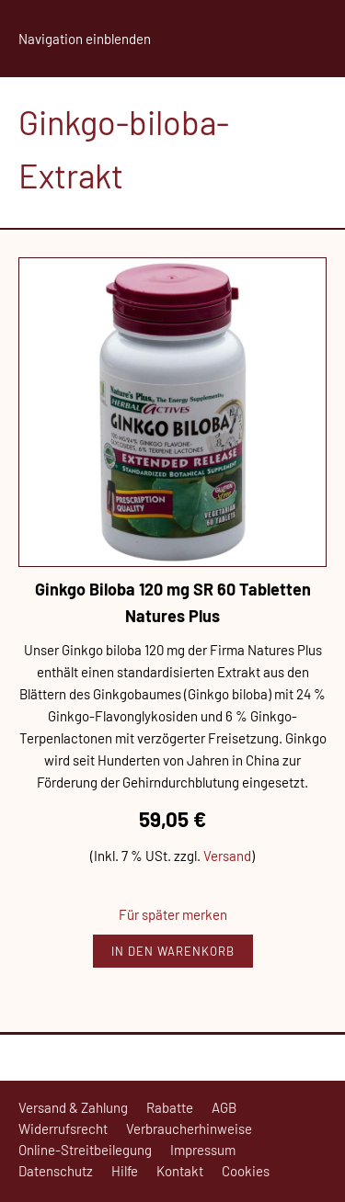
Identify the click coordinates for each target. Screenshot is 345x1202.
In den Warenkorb (173, 951)
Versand (227, 855)
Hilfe (124, 1170)
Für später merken (173, 914)
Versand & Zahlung (73, 1107)
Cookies (246, 1170)
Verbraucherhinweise (189, 1128)
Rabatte (169, 1107)
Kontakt (179, 1170)
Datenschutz (55, 1170)
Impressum (203, 1149)
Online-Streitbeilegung (85, 1149)
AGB (224, 1107)
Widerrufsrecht (63, 1128)
